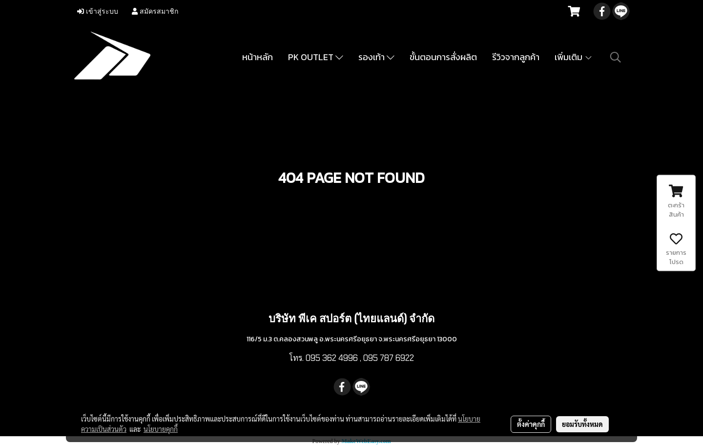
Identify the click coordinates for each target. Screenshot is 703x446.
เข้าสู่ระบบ (97, 11)
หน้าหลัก (257, 57)
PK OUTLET (315, 57)
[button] (615, 57)
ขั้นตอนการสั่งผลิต (443, 57)
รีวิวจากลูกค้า (515, 57)
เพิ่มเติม (574, 57)
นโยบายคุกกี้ (161, 428)
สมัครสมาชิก (155, 11)
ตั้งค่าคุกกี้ (531, 424)
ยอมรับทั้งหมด (582, 424)
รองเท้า (376, 57)
